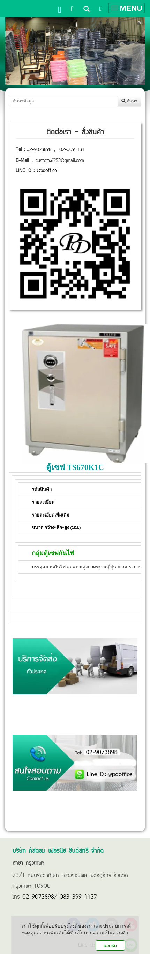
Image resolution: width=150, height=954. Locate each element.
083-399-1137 (78, 897)
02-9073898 (39, 150)
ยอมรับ (110, 945)
